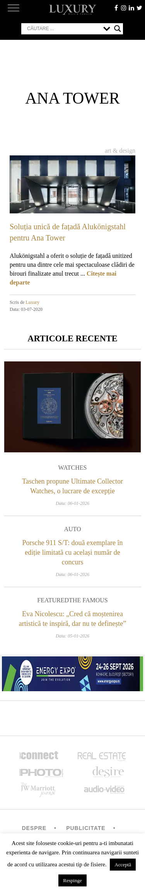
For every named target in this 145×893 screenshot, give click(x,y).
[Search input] (63, 28)
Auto (72, 529)
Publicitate (85, 828)
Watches (72, 467)
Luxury (32, 302)
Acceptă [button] (122, 864)
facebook (116, 8)
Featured (53, 600)
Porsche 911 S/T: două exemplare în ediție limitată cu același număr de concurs (72, 552)
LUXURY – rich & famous (73, 9)
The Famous (88, 600)
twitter (139, 8)
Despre (34, 828)
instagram (124, 8)
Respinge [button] (72, 880)
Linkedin (131, 8)
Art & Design (120, 150)
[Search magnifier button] (117, 28)
